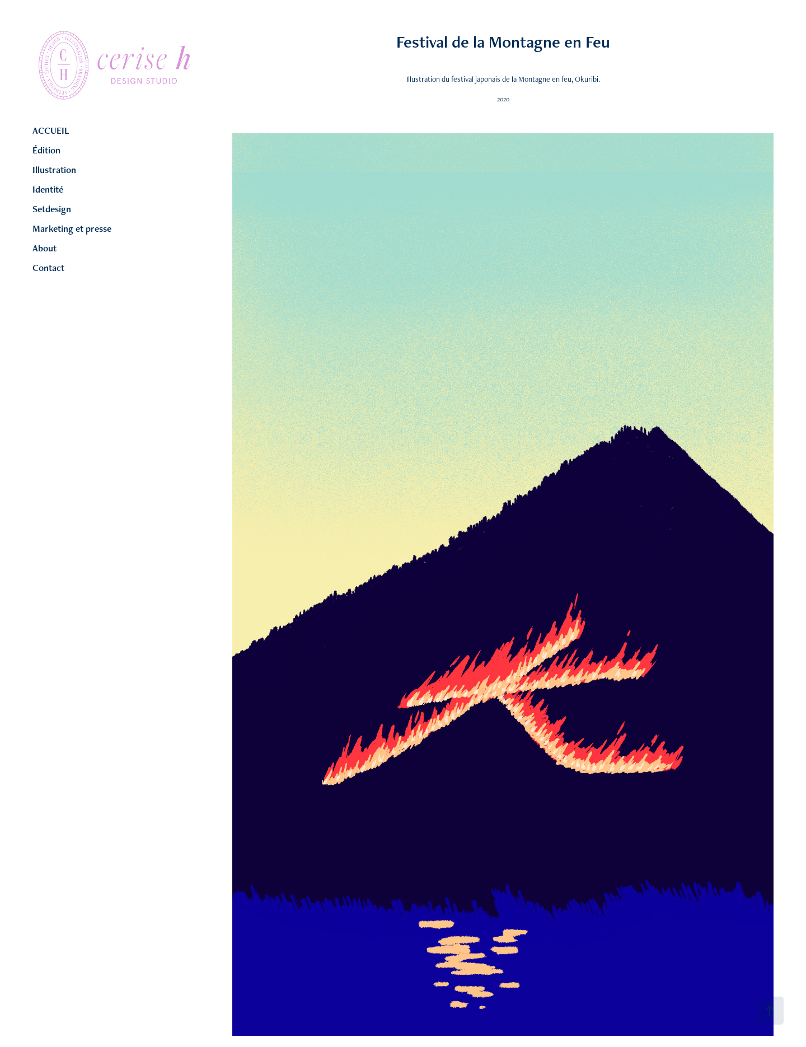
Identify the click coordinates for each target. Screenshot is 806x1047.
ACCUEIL (50, 130)
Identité (47, 189)
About (44, 248)
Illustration (54, 169)
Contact (48, 267)
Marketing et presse (71, 228)
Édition (46, 150)
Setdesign (51, 209)
